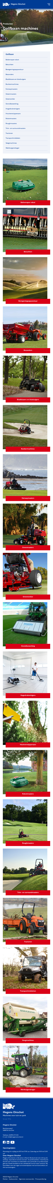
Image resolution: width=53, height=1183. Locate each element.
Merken (5, 1179)
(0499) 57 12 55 (13, 1135)
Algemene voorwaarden (26, 1179)
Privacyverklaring (40, 1179)
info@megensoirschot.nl (15, 1137)
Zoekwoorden (13, 1179)
